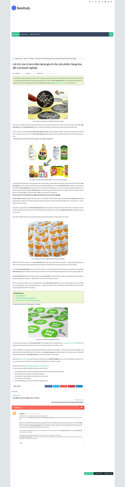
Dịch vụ (24, 34)
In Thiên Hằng (25, 368)
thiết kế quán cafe (34, 422)
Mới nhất (89, 39)
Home (16, 34)
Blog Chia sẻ (19, 58)
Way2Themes (25, 484)
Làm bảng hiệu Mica (64, 435)
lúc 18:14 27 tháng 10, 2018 (32, 419)
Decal (25, 58)
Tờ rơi (96, 115)
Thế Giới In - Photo (52, 484)
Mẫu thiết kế (88, 112)
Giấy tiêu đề (101, 103)
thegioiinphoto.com (68, 83)
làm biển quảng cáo (42, 430)
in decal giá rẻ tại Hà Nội (69, 352)
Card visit (87, 97)
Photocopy (100, 112)
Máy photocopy (99, 109)
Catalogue (98, 97)
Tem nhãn (30, 58)
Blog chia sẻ (35, 34)
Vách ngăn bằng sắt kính (25, 442)
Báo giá (87, 94)
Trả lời (20, 448)
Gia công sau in (89, 103)
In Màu (100, 106)
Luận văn (87, 109)
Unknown (22, 419)
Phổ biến (98, 39)
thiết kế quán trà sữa (47, 422)
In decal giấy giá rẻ (21, 305)
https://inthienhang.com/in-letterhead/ (37, 375)
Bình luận (108, 39)
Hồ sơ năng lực (89, 106)
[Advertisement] (81, 18)
